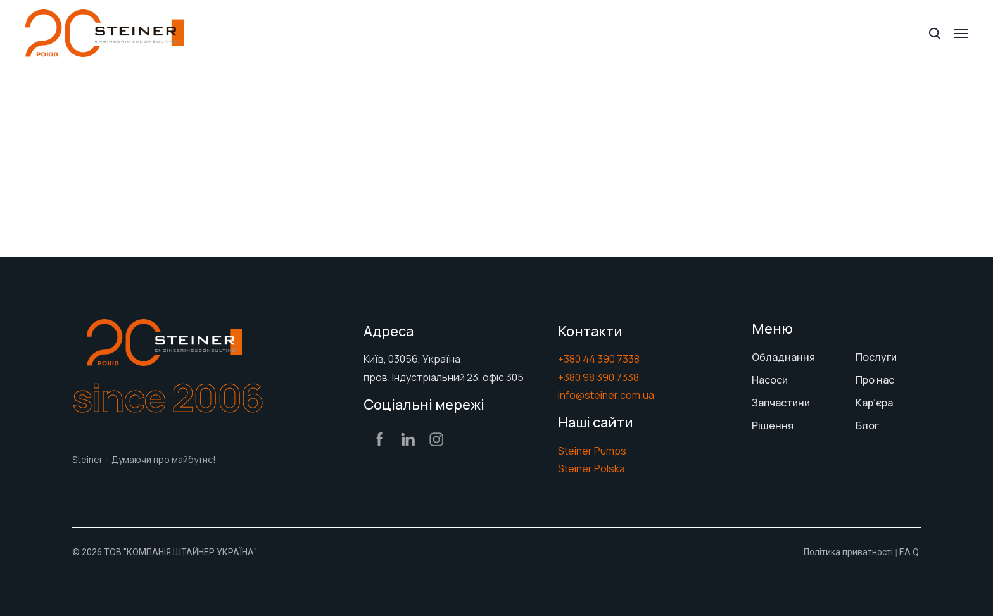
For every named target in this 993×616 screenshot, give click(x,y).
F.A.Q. (910, 552)
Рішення (773, 425)
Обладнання (783, 357)
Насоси (770, 380)
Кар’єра (874, 403)
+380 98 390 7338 (598, 377)
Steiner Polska (591, 468)
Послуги (876, 357)
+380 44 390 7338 (599, 359)
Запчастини (781, 403)
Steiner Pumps (592, 451)
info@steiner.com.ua (606, 395)
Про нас (875, 380)
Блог (867, 425)
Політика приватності (848, 552)
